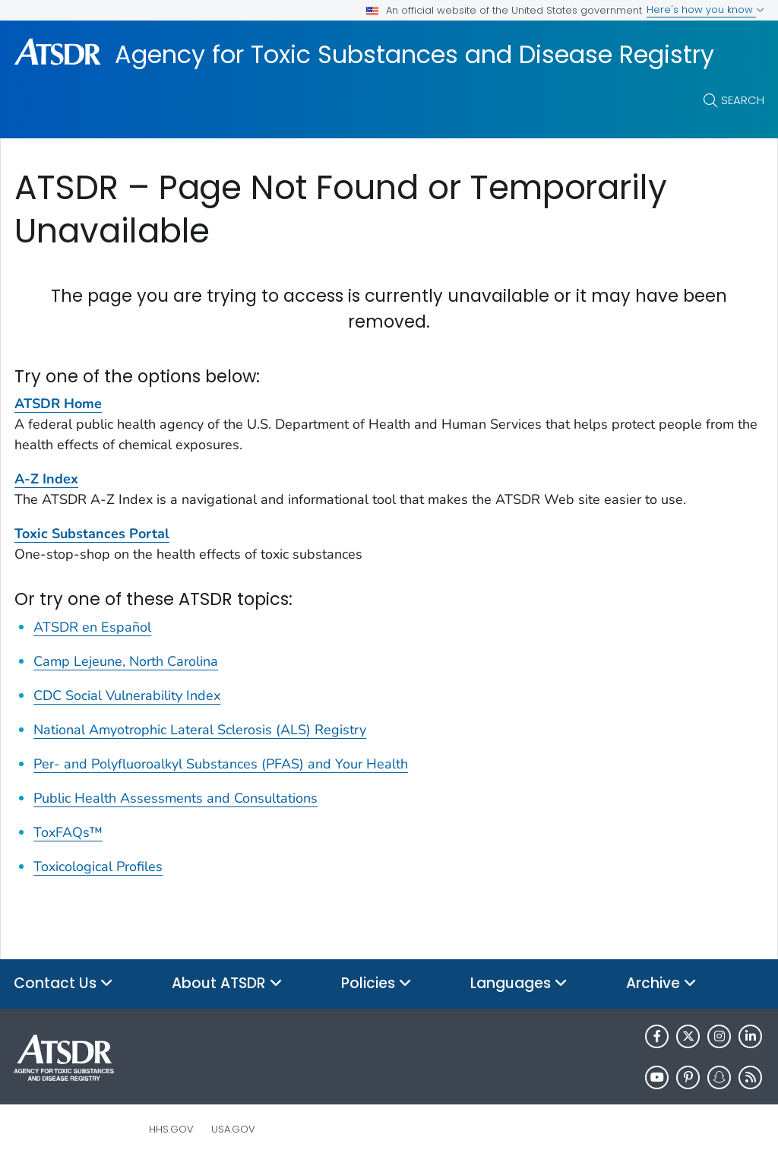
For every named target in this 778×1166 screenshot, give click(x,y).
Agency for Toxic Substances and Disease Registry (414, 54)
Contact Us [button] (63, 984)
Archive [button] (661, 984)
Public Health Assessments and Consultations (175, 798)
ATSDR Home (58, 403)
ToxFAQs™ (68, 832)
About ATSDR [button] (227, 984)
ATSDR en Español (92, 627)
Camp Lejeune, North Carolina (125, 661)
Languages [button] (519, 984)
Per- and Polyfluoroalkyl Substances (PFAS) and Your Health (220, 764)
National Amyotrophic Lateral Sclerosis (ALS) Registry (199, 730)
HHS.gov (171, 1129)
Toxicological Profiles (98, 866)
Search (742, 100)
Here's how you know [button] (705, 9)
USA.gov (233, 1129)
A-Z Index (46, 479)
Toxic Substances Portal (91, 533)
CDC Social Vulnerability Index (126, 695)
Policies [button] (376, 984)
